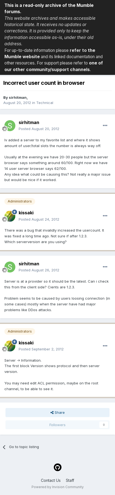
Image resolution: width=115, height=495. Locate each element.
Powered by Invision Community (58, 487)
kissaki (26, 212)
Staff (70, 480)
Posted (39, 128)
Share (58, 412)
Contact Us (51, 480)
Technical (44, 102)
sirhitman (18, 97)
